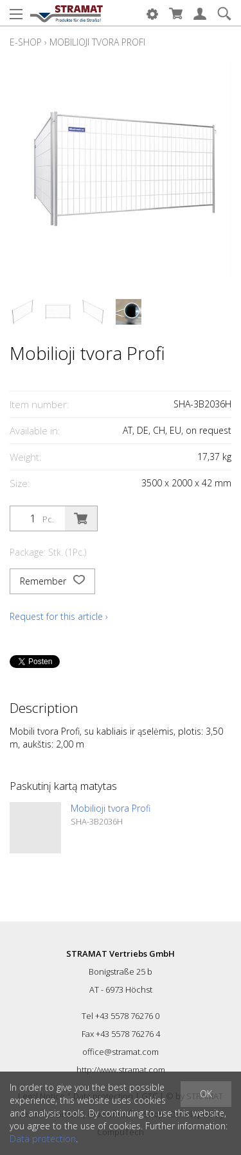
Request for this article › (59, 616)
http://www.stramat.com (120, 1069)
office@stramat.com (120, 1051)
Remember (52, 581)
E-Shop (26, 42)
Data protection (43, 1139)
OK (206, 1094)
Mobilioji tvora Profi (97, 42)
